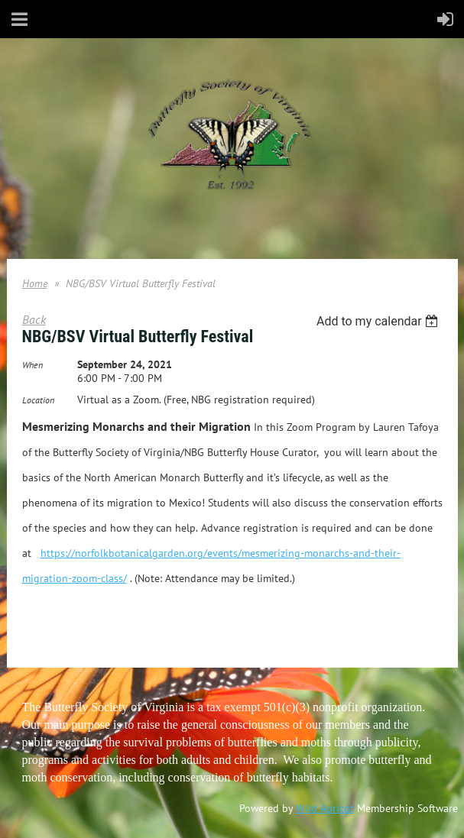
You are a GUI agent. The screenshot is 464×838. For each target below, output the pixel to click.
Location (38, 400)
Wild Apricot (325, 808)
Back (34, 319)
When (32, 364)
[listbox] (379, 321)
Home (34, 283)
